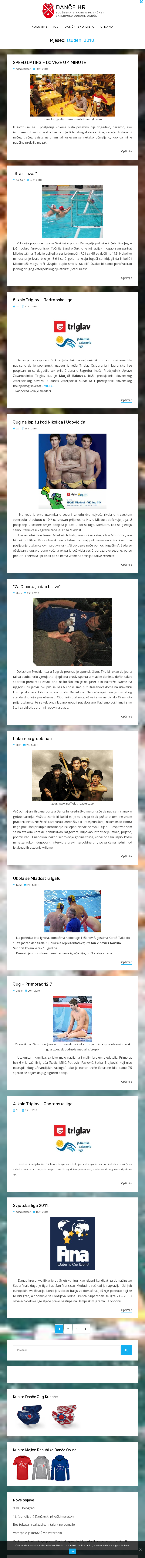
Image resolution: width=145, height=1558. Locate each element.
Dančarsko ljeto (80, 27)
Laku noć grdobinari (32, 739)
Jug (56, 27)
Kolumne (40, 27)
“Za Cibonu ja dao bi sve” (37, 587)
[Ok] (140, 1549)
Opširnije (126, 152)
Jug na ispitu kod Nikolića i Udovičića (49, 422)
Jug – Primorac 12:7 (32, 984)
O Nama (106, 27)
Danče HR (72, 7)
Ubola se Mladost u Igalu (37, 879)
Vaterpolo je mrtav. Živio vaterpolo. (37, 1535)
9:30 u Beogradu (24, 1510)
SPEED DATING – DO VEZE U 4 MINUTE (49, 63)
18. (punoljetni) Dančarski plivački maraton (43, 1518)
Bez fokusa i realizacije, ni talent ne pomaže (44, 1526)
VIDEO (48, 386)
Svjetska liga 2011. (31, 1206)
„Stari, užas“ (25, 174)
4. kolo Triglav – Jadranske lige (42, 1104)
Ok (72, 1551)
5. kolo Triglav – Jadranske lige (42, 300)
